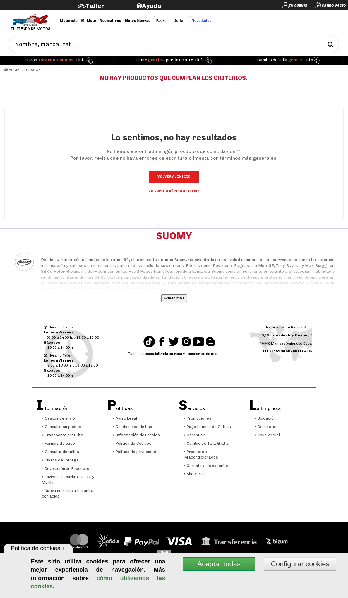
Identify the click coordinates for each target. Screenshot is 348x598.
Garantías (194, 435)
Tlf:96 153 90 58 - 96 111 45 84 (287, 351)
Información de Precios (136, 435)
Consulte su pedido (61, 427)
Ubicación (265, 418)
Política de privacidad (134, 451)
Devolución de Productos (67, 468)
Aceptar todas (219, 564)
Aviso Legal (125, 418)
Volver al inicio (174, 176)
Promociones (197, 418)
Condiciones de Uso (132, 427)
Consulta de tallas (60, 451)
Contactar (266, 427)
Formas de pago (58, 443)
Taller (95, 5)
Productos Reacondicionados (201, 454)
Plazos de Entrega (60, 460)
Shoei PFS (194, 474)
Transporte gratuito (62, 435)
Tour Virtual (267, 435)
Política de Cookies (132, 443)
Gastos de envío (58, 418)
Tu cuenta (298, 6)
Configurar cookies (300, 564)
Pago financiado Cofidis (207, 427)
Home (11, 70)
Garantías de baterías (206, 466)
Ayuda (152, 5)
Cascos (33, 70)
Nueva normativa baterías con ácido (68, 493)
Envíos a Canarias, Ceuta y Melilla (68, 480)
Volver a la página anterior (173, 191)
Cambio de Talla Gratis (206, 443)
